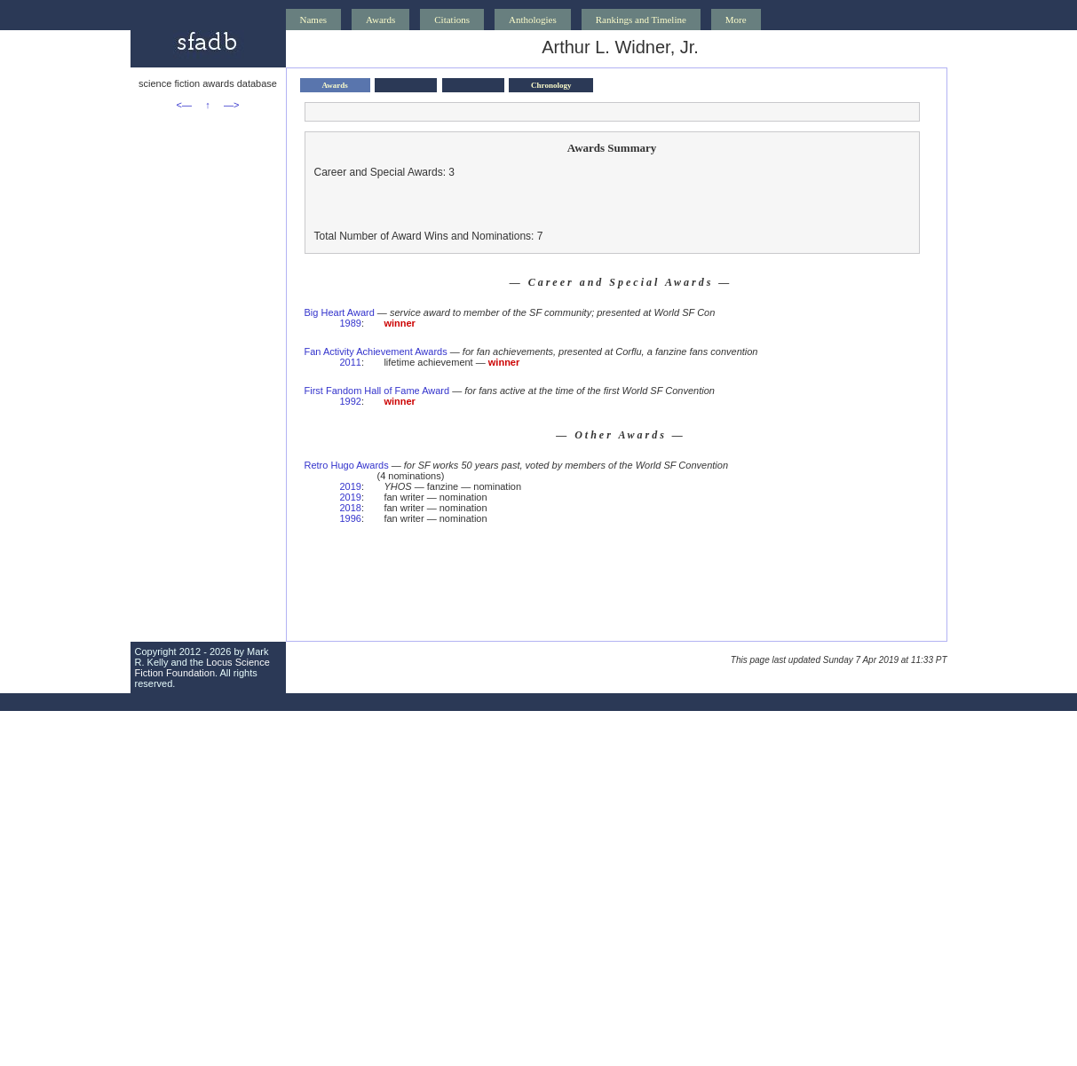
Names (314, 19)
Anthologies (533, 19)
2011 (350, 362)
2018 (350, 507)
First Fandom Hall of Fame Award (377, 390)
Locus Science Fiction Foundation (202, 667)
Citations (452, 19)
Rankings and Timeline (641, 19)
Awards (380, 19)
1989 (350, 323)
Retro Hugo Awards (347, 465)
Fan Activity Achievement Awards (376, 351)
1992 (350, 401)
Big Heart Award (340, 312)
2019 (350, 486)
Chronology (551, 85)
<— (184, 104)
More (736, 19)
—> (231, 104)
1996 (350, 518)
